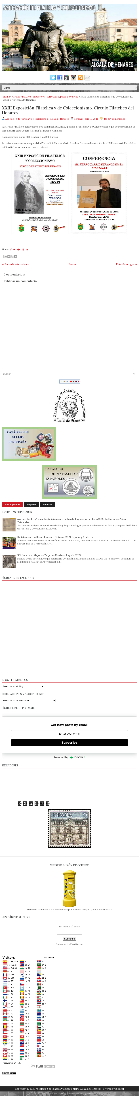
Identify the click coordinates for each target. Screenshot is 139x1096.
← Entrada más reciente (15, 264)
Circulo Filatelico (21, 96)
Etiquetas (31, 504)
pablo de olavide (69, 96)
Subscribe (69, 742)
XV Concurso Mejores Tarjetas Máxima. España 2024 (49, 555)
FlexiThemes (54, 1093)
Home (6, 96)
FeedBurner (76, 944)
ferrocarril (53, 96)
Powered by (70, 757)
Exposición (39, 96)
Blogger (119, 1088)
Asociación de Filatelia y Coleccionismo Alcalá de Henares (68, 1088)
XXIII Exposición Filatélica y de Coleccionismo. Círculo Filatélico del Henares (68, 111)
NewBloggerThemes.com (89, 1093)
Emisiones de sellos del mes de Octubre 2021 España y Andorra (55, 537)
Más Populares (12, 504)
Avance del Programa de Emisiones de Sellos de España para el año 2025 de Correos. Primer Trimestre (72, 521)
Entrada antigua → (126, 264)
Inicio (72, 264)
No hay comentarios (114, 118)
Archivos (47, 504)
